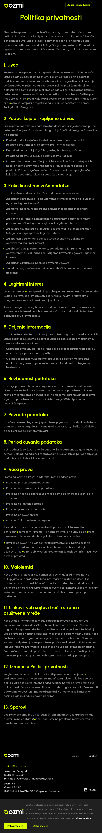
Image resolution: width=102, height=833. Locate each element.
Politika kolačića (83, 818)
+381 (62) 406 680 (14, 774)
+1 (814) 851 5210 (12, 787)
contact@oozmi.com (16, 766)
